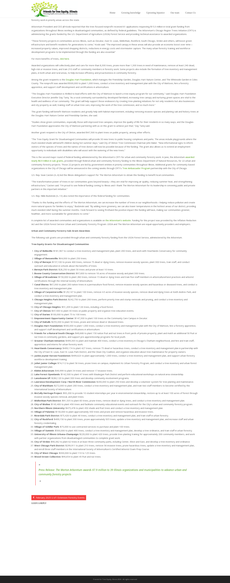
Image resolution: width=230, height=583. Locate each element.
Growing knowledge (131, 12)
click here (64, 58)
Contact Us (190, 12)
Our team (174, 12)
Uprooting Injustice (155, 12)
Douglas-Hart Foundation (78, 79)
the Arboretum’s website (118, 220)
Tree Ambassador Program (136, 168)
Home (112, 12)
